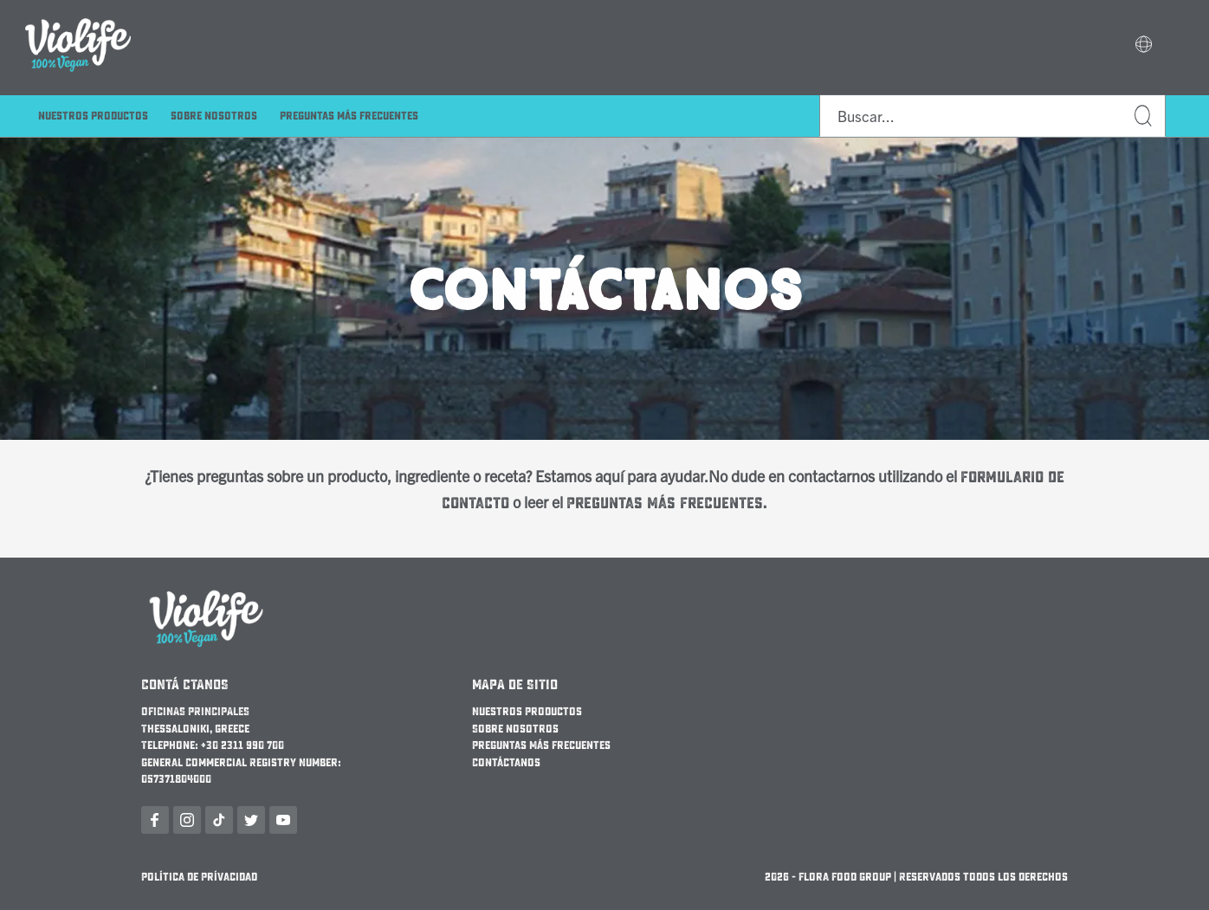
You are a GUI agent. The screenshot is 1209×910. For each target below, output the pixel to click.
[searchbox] (992, 116)
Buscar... (1144, 116)
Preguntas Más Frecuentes (349, 116)
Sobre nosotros (214, 116)
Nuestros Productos (93, 116)
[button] (1144, 46)
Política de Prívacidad (199, 877)
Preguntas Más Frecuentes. (666, 503)
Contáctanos (506, 763)
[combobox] (992, 116)
